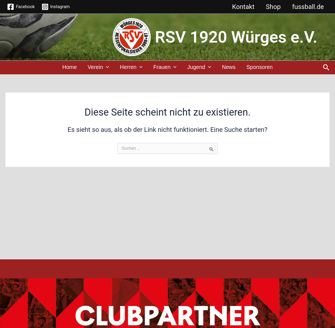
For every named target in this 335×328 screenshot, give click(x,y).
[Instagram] (55, 6)
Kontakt (239, 7)
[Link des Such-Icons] (326, 68)
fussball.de (307, 7)
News (229, 68)
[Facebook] (20, 6)
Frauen (164, 68)
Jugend (199, 68)
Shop (270, 7)
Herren (131, 68)
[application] (106, 67)
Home (69, 68)
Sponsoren (259, 68)
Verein (98, 68)
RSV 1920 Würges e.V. (236, 37)
